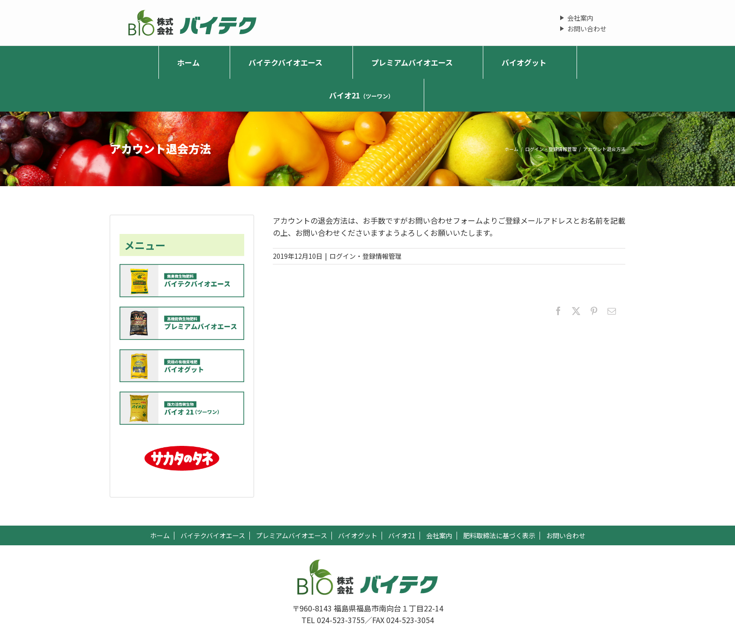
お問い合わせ (587, 28)
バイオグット (357, 535)
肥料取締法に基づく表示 (499, 535)
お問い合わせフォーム (445, 220)
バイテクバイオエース (212, 535)
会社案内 (580, 18)
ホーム (160, 535)
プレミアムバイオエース (291, 535)
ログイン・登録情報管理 (366, 256)
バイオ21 (401, 535)
